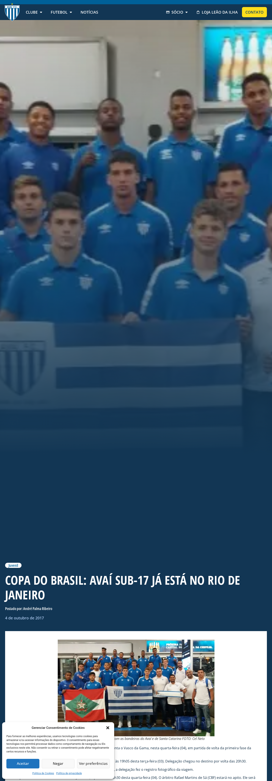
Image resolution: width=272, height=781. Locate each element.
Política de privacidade (69, 773)
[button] (108, 728)
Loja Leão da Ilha (217, 12)
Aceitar (22, 764)
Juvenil (13, 565)
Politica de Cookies (43, 773)
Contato (254, 12)
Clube (34, 12)
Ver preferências (93, 764)
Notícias (89, 12)
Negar (58, 764)
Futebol (61, 12)
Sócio (177, 12)
